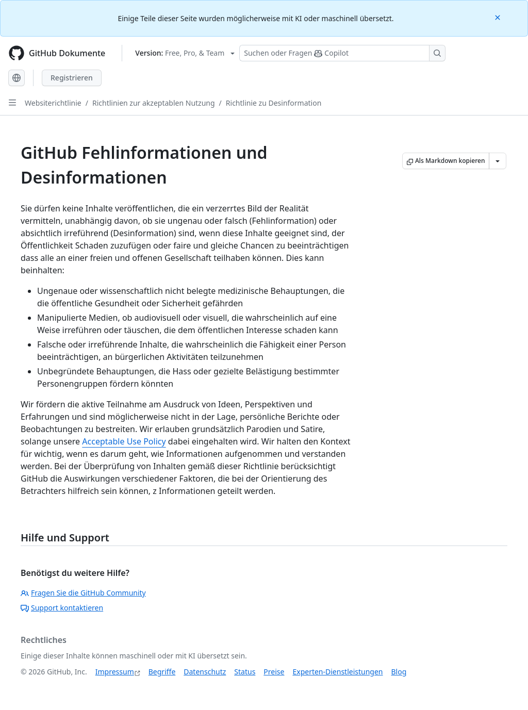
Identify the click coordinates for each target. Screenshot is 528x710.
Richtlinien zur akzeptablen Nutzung (153, 103)
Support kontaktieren (62, 608)
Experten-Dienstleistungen (337, 671)
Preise (273, 671)
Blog (399, 671)
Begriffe (162, 671)
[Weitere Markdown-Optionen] (497, 161)
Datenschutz (205, 671)
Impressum (114, 671)
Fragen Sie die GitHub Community (83, 593)
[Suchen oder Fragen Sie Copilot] (342, 53)
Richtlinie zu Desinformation (274, 103)
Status (244, 671)
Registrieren (72, 77)
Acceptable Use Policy (124, 441)
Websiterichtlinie (53, 103)
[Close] (498, 17)
